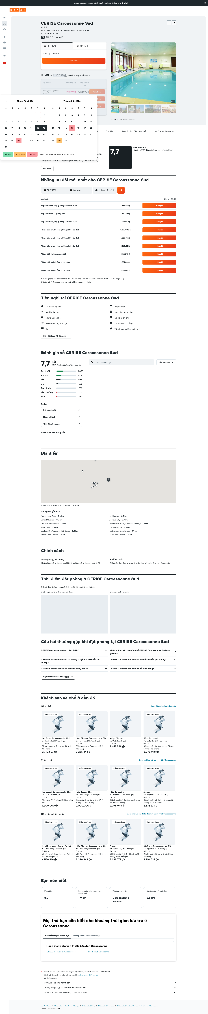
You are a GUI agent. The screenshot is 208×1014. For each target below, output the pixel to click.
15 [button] (93, 83)
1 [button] (93, 70)
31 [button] (61, 102)
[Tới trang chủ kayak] (18, 10)
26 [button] (74, 96)
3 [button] (61, 77)
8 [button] (93, 77)
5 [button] (74, 77)
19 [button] (74, 89)
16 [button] (100, 83)
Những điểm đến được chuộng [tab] (86, 935)
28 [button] (87, 96)
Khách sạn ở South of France (127, 1006)
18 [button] (68, 89)
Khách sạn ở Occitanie (106, 1006)
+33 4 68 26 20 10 (49, 33)
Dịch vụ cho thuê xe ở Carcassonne (61, 952)
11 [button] (68, 83)
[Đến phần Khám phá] (4, 36)
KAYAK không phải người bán (110, 982)
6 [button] (80, 77)
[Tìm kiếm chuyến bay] (4, 18)
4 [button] (67, 77)
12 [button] (74, 83)
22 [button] (93, 89)
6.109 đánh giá (56, 37)
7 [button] (86, 77)
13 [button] (81, 83)
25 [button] (68, 96)
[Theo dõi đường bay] (4, 42)
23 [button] (99, 89)
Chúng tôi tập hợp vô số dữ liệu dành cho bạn (110, 987)
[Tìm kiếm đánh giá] (123, 362)
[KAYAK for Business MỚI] (4, 48)
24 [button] (61, 96)
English (125, 3)
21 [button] (87, 89)
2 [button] (99, 70)
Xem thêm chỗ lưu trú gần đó (163, 706)
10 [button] (61, 83)
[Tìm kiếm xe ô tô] (4, 29)
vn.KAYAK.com (46, 1006)
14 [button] (87, 83)
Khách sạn (58, 1006)
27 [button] (80, 96)
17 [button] (61, 89)
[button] (205, 3)
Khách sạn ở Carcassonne (98, 952)
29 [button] (93, 96)
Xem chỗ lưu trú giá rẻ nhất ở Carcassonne (157, 760)
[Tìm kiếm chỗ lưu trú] (4, 23)
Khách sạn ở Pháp (88, 1006)
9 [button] (99, 77)
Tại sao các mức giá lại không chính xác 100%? (110, 992)
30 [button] (99, 96)
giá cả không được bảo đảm (89, 975)
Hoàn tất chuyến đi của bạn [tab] (57, 935)
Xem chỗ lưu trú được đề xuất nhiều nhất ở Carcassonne (151, 814)
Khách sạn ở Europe (72, 1006)
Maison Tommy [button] (116, 738)
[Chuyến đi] (4, 55)
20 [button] (80, 89)
